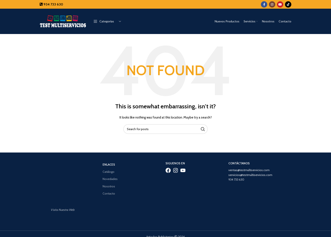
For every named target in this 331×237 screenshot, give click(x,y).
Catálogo (108, 172)
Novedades (110, 179)
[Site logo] (63, 21)
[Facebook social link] (264, 4)
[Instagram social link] (272, 4)
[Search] (165, 129)
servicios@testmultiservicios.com (250, 175)
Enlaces (109, 164)
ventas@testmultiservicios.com (249, 170)
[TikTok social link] (288, 4)
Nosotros (109, 186)
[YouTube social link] (280, 4)
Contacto (109, 193)
